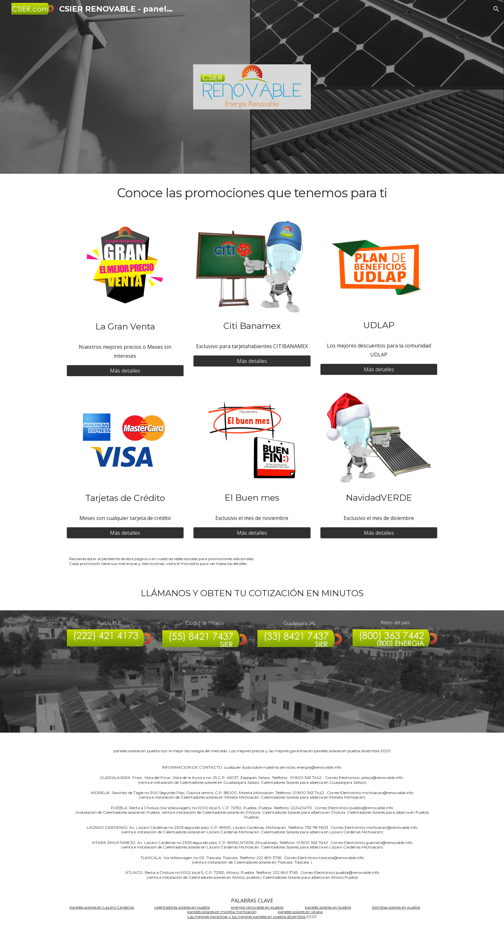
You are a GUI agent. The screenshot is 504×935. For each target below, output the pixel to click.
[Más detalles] (125, 370)
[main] (252, 193)
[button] (496, 9)
